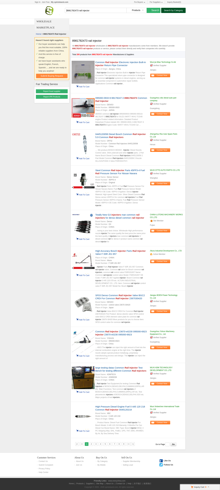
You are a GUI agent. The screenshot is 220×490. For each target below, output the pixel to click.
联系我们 (147, 484)
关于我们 (137, 484)
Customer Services (46, 457)
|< (77, 444)
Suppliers (90, 484)
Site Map (99, 484)
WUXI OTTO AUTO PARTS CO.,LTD (165, 170)
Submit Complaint (46, 465)
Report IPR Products (51, 97)
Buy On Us (101, 457)
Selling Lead (128, 465)
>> (129, 444)
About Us (79, 457)
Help (129, 484)
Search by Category (173, 10)
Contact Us (43, 461)
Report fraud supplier (51, 91)
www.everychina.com (116, 481)
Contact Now (162, 75)
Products (80, 484)
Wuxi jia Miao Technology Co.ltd (163, 62)
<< (82, 444)
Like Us (167, 460)
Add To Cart (84, 86)
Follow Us (168, 465)
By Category (102, 461)
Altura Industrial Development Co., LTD (166, 251)
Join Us (79, 465)
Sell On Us (126, 457)
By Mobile (101, 465)
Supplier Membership (131, 461)
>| (133, 444)
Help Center (43, 472)
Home (38, 34)
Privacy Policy (44, 469)
